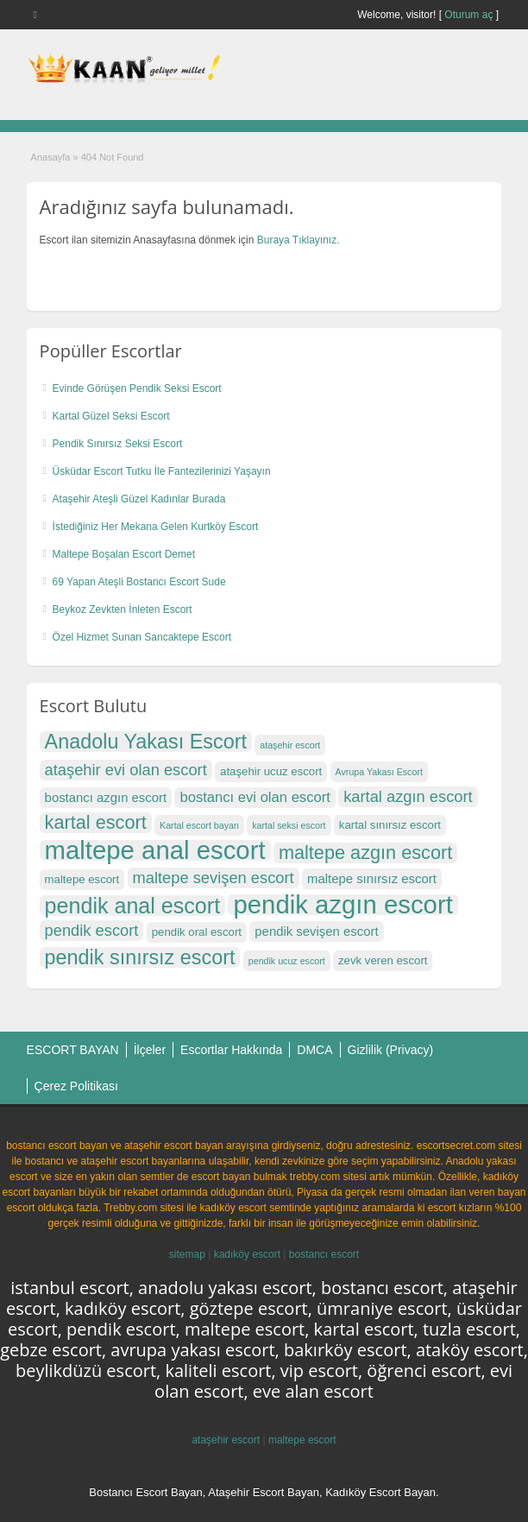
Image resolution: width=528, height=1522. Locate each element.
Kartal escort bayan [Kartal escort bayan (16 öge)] (199, 825)
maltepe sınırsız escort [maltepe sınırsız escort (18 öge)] (372, 879)
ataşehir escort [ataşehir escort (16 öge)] (290, 745)
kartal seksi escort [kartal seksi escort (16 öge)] (288, 825)
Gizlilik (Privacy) (391, 1050)
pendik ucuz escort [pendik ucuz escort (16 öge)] (286, 961)
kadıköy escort (247, 1254)
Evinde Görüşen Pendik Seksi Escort (137, 388)
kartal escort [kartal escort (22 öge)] (96, 822)
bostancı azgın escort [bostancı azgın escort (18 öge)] (106, 798)
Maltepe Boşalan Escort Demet (124, 554)
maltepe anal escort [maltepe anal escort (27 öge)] (155, 850)
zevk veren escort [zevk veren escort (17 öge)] (382, 960)
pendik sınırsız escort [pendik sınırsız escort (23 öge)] (140, 957)
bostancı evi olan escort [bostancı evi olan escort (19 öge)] (254, 797)
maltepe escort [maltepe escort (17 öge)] (82, 879)
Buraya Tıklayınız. (298, 240)
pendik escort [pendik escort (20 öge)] (92, 930)
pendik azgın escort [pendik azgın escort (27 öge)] (342, 904)
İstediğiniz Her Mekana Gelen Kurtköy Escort (156, 527)
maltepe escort (302, 1440)
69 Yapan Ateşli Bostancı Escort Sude (139, 582)
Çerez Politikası (76, 1086)
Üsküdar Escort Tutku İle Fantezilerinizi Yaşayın (162, 471)
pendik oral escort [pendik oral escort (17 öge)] (197, 931)
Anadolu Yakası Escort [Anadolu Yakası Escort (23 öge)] (146, 741)
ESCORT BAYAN (73, 1050)
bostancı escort (324, 1254)
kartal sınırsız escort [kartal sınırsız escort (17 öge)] (390, 824)
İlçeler (150, 1050)
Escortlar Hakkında (231, 1050)
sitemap (187, 1254)
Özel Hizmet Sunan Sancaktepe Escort (142, 637)
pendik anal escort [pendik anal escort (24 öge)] (133, 905)
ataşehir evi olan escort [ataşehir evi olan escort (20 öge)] (126, 770)
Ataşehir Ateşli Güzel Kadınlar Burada (139, 499)
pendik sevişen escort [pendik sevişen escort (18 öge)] (316, 931)
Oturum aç (469, 15)
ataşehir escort (226, 1440)
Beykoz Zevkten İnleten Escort (122, 609)
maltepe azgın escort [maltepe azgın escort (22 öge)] (365, 853)
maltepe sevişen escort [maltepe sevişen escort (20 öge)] (213, 877)
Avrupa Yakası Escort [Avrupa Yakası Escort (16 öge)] (379, 772)
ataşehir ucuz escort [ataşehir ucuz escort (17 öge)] (271, 771)
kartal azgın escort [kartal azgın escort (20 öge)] (408, 796)
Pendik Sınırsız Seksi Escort (118, 444)
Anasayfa (51, 157)
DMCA (314, 1050)
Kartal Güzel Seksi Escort (111, 416)
